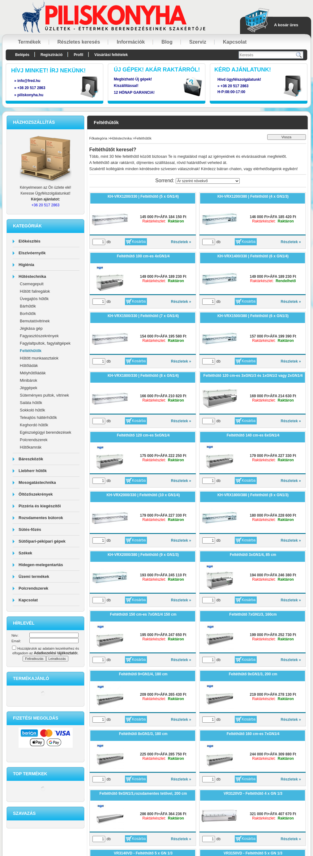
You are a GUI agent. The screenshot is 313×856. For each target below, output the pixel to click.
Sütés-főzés (30, 529)
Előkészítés (30, 241)
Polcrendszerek (34, 439)
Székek (25, 553)
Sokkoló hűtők (32, 410)
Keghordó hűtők (34, 425)
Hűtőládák (29, 365)
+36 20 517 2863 (234, 86)
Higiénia (26, 264)
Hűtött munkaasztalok (39, 358)
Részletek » (181, 242)
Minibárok (28, 380)
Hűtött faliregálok (35, 291)
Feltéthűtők (30, 350)
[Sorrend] (208, 181)
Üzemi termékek (34, 576)
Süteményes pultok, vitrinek (44, 395)
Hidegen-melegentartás (41, 564)
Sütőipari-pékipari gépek (42, 541)
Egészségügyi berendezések (45, 432)
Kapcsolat (28, 600)
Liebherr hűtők (33, 470)
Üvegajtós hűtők (34, 298)
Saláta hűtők (31, 402)
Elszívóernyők (32, 253)
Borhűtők (28, 313)
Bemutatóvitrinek (35, 321)
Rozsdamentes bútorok (41, 517)
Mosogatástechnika (37, 482)
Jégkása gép (31, 328)
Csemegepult (32, 284)
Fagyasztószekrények (39, 335)
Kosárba (139, 241)
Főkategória (98, 138)
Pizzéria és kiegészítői (40, 506)
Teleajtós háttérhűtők (38, 417)
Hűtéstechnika (32, 276)
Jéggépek (28, 387)
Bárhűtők (28, 306)
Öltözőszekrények (36, 494)
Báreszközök (31, 459)
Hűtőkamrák (30, 447)
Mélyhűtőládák (33, 373)
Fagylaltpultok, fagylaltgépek (45, 343)
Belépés (22, 55)
